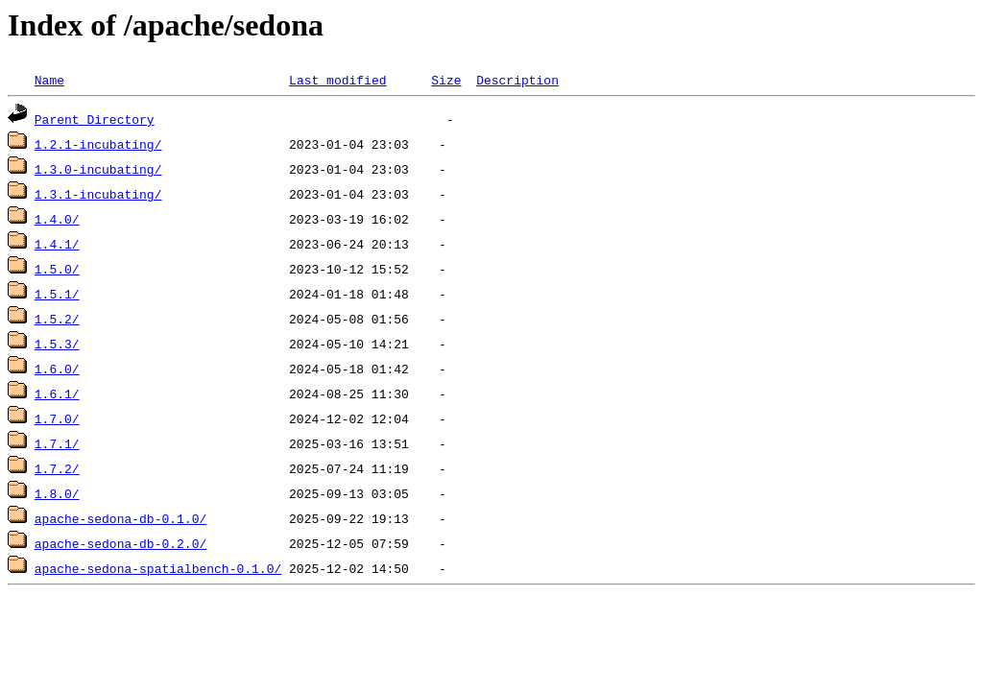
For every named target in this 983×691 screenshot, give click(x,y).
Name (49, 79)
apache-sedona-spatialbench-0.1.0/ (158, 568)
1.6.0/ (57, 368)
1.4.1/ (57, 243)
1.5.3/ (57, 343)
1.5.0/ (57, 268)
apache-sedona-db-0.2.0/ (120, 543)
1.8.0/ (57, 493)
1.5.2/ (57, 318)
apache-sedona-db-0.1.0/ (120, 518)
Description (517, 79)
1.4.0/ (57, 218)
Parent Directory (95, 119)
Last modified (337, 79)
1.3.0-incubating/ (98, 169)
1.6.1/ (57, 393)
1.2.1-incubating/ (98, 144)
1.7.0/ (57, 418)
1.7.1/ (57, 443)
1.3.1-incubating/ (98, 194)
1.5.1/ (57, 293)
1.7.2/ (57, 468)
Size (446, 79)
